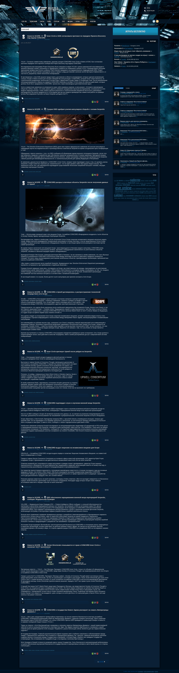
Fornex (156, 671)
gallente (31, 534)
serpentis (26, 171)
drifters (40, 599)
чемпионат (123, 183)
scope (29, 340)
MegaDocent (125, 45)
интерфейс (130, 195)
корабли (146, 180)
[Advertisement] (135, 77)
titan (34, 437)
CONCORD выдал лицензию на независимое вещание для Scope (73, 448)
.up (38, 39)
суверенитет (117, 192)
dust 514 (131, 183)
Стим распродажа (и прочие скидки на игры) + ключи (134, 55)
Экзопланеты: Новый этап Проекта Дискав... (134, 161)
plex (125, 198)
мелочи (153, 185)
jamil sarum (47, 650)
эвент (40, 281)
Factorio (117, 45)
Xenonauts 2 (118, 48)
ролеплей (151, 180)
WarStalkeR (152, 62)
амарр (150, 185)
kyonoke (146, 198)
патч (150, 195)
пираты (115, 198)
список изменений (130, 198)
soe (138, 199)
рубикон (122, 198)
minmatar (37, 650)
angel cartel (38, 171)
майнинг (147, 191)
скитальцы (35, 599)
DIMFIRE (116, 56)
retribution (143, 195)
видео (121, 180)
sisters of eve (31, 98)
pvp (128, 191)
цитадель (141, 183)
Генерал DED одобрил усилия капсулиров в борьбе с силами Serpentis (76, 109)
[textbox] (43, 29)
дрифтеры (149, 188)
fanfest (147, 195)
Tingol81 (123, 59)
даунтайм (140, 198)
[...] (147, 96)
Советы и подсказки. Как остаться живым (133, 101)
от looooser (123, 162)
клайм (147, 185)
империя (131, 191)
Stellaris (117, 66)
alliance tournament (152, 198)
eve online (123, 188)
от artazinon (124, 132)
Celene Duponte (48, 295)
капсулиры (31, 281)
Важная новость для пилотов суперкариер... (134, 121)
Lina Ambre (47, 39)
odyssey (144, 188)
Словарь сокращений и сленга (130, 92)
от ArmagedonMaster (126, 93)
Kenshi (116, 59)
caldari (29, 650)
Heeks (124, 66)
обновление (119, 191)
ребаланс (119, 185)
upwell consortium (36, 340)
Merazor (116, 52)
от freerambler (124, 122)
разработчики (132, 192)
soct (34, 392)
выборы (136, 198)
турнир (137, 183)
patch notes (138, 185)
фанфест (143, 180)
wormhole (151, 191)
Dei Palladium (129, 48)
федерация (40, 534)
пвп (124, 180)
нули (145, 183)
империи (52, 650)
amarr (33, 650)
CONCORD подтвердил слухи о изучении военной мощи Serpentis (73, 403)
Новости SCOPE (33, 36)
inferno (119, 183)
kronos (119, 198)
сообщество (137, 195)
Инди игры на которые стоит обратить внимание (132, 51)
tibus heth (153, 188)
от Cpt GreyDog (125, 151)
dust (152, 183)
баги (127, 183)
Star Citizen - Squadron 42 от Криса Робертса (130, 62)
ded (34, 171)
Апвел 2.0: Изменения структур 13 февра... (133, 150)
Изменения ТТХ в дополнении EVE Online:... (134, 130)
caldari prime (133, 185)
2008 (144, 198)
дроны (124, 195)
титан (44, 534)
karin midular (142, 191)
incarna (127, 192)
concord (26, 98)
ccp (154, 191)
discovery (37, 98)
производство (136, 191)
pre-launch (148, 183)
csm (117, 180)
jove (25, 599)
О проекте (140, 671)
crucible (142, 192)
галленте (137, 192)
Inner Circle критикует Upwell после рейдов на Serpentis (69, 351)
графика (134, 199)
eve (155, 180)
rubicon (126, 191)
